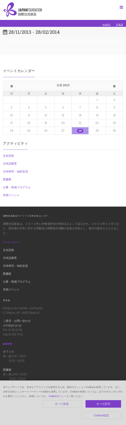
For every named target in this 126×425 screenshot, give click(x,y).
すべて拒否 (62, 404)
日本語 (119, 24)
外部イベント (11, 195)
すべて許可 (103, 404)
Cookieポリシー (57, 396)
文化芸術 (8, 155)
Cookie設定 (101, 415)
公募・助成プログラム (17, 187)
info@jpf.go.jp (12, 325)
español (106, 24)
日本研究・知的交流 (15, 171)
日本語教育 (10, 163)
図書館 (7, 179)
